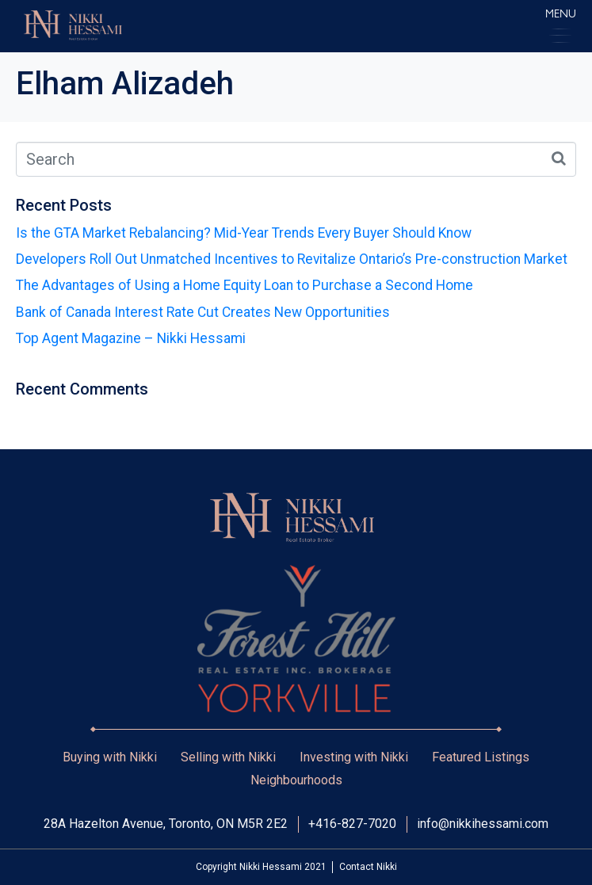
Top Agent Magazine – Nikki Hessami (131, 338)
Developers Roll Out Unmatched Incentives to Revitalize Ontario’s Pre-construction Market (291, 259)
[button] (560, 26)
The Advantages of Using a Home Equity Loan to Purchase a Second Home (244, 285)
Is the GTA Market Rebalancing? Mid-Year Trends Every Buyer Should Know (244, 233)
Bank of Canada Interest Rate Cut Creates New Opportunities (203, 312)
